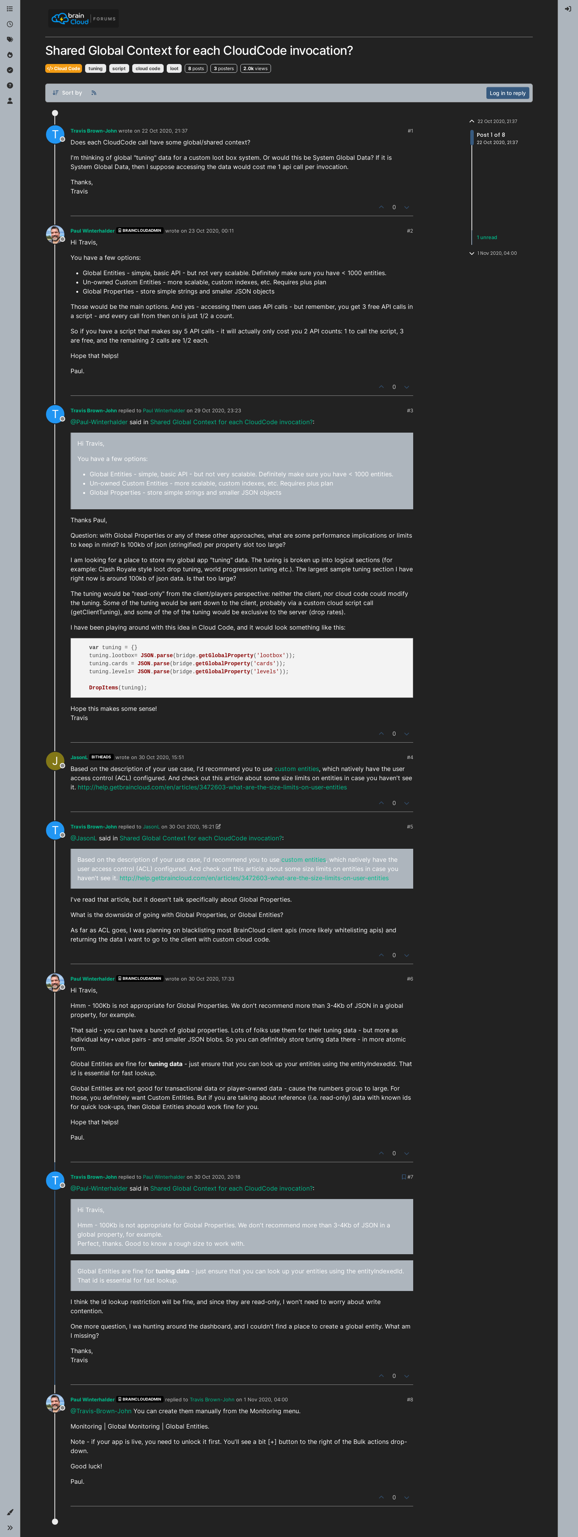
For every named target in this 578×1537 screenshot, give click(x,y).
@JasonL (84, 838)
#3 (410, 410)
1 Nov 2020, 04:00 (266, 1399)
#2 (410, 231)
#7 (410, 1177)
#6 (410, 979)
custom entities (296, 769)
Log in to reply (508, 93)
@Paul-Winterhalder (99, 422)
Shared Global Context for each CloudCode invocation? (231, 422)
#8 (410, 1399)
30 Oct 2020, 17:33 (211, 979)
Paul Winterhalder (93, 231)
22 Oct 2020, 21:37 (164, 131)
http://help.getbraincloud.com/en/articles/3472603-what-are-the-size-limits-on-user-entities (212, 787)
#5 (410, 826)
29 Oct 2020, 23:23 (217, 410)
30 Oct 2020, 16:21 (191, 826)
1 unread (487, 237)
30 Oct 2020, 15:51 (161, 757)
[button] (10, 1512)
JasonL (79, 757)
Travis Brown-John (94, 131)
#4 (410, 757)
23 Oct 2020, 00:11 (211, 231)
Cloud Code (63, 68)
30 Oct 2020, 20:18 (217, 1177)
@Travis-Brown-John (101, 1411)
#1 (410, 131)
